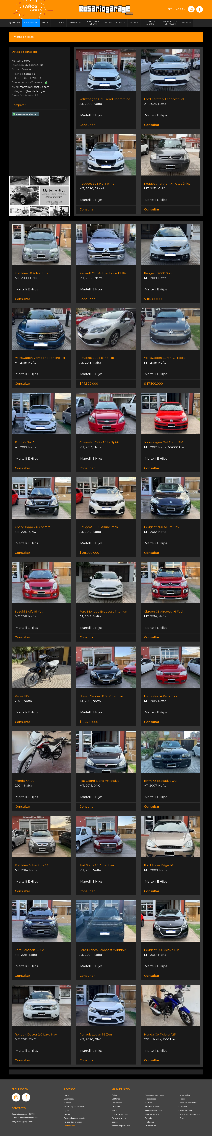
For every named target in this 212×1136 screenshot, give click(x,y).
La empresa (69, 1099)
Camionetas (117, 1103)
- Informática (184, 1095)
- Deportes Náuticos (153, 1110)
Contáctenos (69, 1126)
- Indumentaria (185, 1110)
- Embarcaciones (152, 1106)
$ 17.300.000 (153, 383)
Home (66, 1095)
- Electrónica (150, 1126)
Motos (114, 1110)
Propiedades (150, 1099)
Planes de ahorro (119, 1118)
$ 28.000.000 (89, 553)
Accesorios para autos (121, 1126)
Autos (114, 1095)
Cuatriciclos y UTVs (120, 1114)
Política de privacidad (73, 1122)
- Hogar (182, 1099)
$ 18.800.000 (153, 299)
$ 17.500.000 (89, 383)
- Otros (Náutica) (152, 1114)
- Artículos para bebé (187, 1103)
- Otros (181, 1118)
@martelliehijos (35, 91)
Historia (67, 1114)
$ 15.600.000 (89, 722)
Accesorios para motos (154, 1095)
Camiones (116, 1106)
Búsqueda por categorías (74, 1118)
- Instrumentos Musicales (189, 1114)
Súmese (67, 1103)
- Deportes (183, 1106)
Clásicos (115, 1122)
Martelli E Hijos (91, 115)
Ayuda (66, 1110)
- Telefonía (149, 1122)
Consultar (87, 125)
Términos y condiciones (74, 1106)
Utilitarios (116, 1099)
